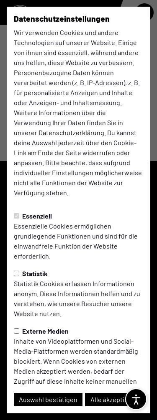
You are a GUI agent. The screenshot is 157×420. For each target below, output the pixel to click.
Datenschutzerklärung (71, 132)
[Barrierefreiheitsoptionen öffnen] (136, 399)
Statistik (31, 273)
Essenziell (33, 216)
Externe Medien (41, 331)
